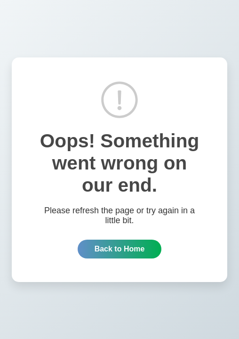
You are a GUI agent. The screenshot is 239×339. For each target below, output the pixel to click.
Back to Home (120, 249)
